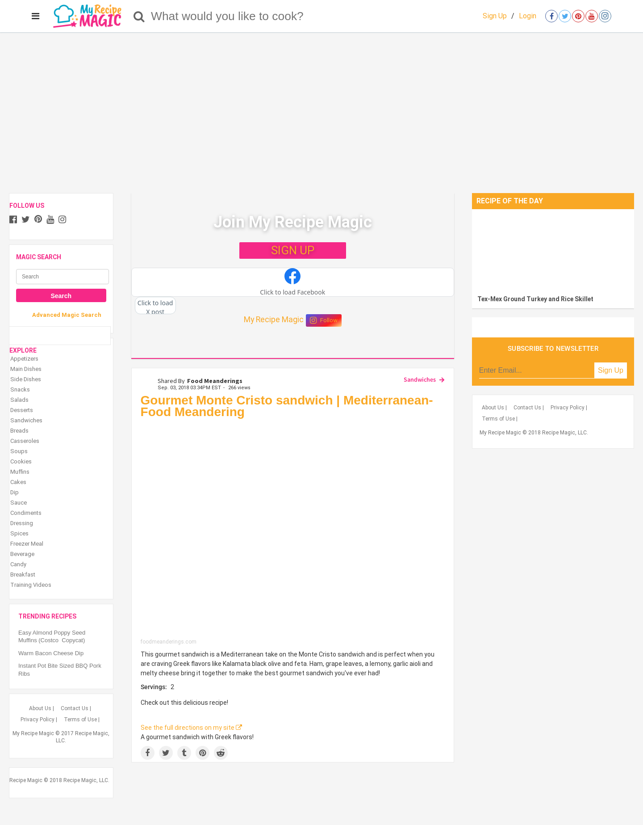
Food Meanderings (214, 381)
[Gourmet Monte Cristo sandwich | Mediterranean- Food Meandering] (293, 530)
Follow (324, 320)
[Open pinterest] (578, 16)
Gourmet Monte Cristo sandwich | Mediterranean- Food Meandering (287, 406)
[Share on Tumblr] (184, 753)
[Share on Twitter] (166, 753)
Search (60, 295)
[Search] (139, 16)
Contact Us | (76, 708)
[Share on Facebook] (147, 753)
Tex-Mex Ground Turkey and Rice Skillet (535, 299)
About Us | (41, 708)
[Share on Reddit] (221, 753)
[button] (292, 282)
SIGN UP (292, 250)
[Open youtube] (591, 16)
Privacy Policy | (39, 719)
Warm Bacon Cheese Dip (51, 653)
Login (527, 16)
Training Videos (30, 584)
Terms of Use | (82, 719)
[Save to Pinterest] (202, 753)
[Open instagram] (605, 16)
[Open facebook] (551, 16)
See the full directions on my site (191, 727)
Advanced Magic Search (66, 314)
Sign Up (495, 16)
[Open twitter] (565, 16)
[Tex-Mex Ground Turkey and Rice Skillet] (553, 249)
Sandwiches (420, 379)
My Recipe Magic (274, 319)
